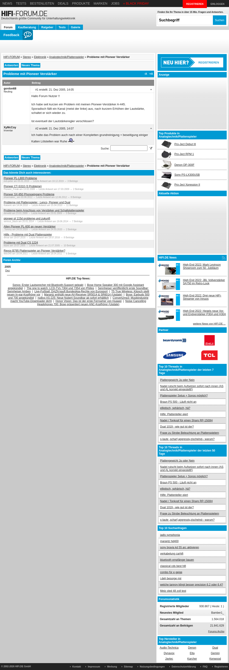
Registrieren (221, 666)
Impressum (94, 666)
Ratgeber (47, 27)
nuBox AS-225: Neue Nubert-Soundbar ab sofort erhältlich (73, 297)
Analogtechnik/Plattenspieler (66, 57)
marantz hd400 (169, 541)
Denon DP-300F (184, 165)
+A (151, 73)
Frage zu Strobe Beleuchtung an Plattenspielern (189, 432)
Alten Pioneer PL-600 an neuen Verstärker (30, 226)
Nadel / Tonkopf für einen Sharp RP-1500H (186, 420)
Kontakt (76, 666)
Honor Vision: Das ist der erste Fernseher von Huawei (89, 301)
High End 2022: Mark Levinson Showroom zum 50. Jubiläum (202, 266)
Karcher (192, 658)
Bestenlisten (42, 3)
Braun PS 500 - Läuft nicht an (178, 401)
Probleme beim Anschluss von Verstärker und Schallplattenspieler (44, 210)
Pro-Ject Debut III (185, 144)
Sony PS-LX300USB (187, 174)
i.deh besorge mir (171, 578)
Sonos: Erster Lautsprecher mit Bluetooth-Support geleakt (47, 285)
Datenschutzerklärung (184, 666)
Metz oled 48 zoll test (173, 590)
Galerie (75, 27)
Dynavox (169, 653)
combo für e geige (171, 572)
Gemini (215, 653)
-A (145, 73)
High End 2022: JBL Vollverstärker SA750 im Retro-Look (204, 282)
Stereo (27, 57)
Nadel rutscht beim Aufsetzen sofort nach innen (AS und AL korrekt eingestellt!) (191, 388)
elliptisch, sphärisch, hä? (175, 408)
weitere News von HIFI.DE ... (209, 323)
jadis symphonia (170, 535)
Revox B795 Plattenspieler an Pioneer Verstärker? (34, 250)
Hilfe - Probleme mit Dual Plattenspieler (28, 234)
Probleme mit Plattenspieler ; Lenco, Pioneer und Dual (37, 202)
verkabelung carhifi (171, 553)
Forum (8, 27)
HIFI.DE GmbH (23, 666)
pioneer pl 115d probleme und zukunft (27, 218)
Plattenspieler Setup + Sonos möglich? (184, 395)
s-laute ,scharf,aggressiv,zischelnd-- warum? (187, 439)
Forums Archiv (216, 631)
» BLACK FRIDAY (136, 3)
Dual (215, 647)
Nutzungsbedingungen (152, 666)
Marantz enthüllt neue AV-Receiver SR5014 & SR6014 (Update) (83, 294)
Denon (192, 647)
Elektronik (40, 57)
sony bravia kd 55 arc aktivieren (179, 547)
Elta (192, 653)
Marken (100, 3)
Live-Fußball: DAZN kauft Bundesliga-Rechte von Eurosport (71, 291)
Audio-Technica (169, 647)
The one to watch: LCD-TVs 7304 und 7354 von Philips (60, 288)
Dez (7, 270)
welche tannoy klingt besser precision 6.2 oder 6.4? (191, 584)
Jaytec (169, 658)
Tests (21, 3)
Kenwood (215, 658)
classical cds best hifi (173, 566)
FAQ (205, 666)
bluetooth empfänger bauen (177, 559)
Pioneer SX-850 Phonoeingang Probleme (29, 194)
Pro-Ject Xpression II (187, 184)
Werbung (112, 666)
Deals (63, 3)
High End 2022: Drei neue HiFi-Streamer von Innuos (202, 297)
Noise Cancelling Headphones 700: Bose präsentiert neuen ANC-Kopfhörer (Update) (91, 302)
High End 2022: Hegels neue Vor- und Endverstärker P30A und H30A (204, 312)
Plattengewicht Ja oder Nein (177, 380)
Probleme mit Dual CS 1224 (21, 242)
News (7, 3)
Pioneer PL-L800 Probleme (20, 178)
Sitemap (128, 666)
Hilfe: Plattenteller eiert (174, 414)
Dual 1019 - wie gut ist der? (177, 426)
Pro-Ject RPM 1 (184, 154)
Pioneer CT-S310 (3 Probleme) (23, 186)
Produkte (81, 3)
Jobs (115, 3)
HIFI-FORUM (11, 57)
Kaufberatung (27, 27)
